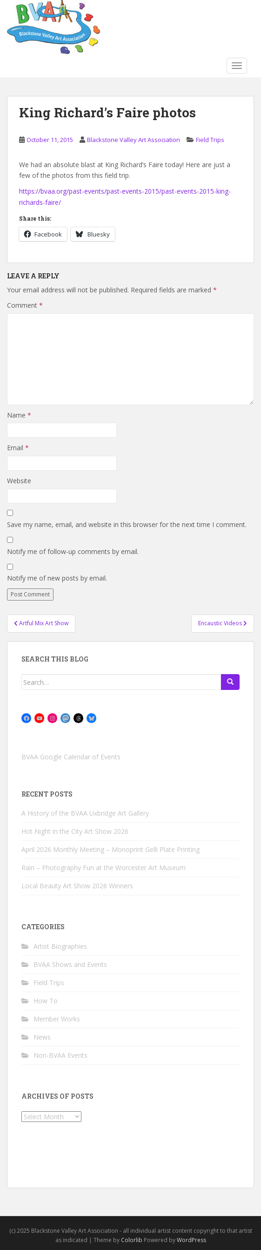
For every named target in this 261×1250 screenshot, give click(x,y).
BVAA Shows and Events (70, 964)
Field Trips (210, 139)
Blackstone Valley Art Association (133, 139)
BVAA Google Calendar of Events (70, 756)
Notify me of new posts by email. (57, 578)
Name (19, 415)
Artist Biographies (60, 946)
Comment (25, 305)
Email (18, 447)
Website (19, 480)
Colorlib (131, 1240)
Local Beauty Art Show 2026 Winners (77, 885)
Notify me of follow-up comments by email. (73, 551)
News (42, 1037)
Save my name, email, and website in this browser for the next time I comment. (127, 524)
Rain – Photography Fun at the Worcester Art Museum (103, 867)
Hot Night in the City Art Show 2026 (74, 831)
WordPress (191, 1240)
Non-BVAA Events (60, 1055)
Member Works (56, 1018)
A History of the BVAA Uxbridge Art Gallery (85, 813)
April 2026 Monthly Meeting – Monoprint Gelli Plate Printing (110, 849)
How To (45, 1000)
